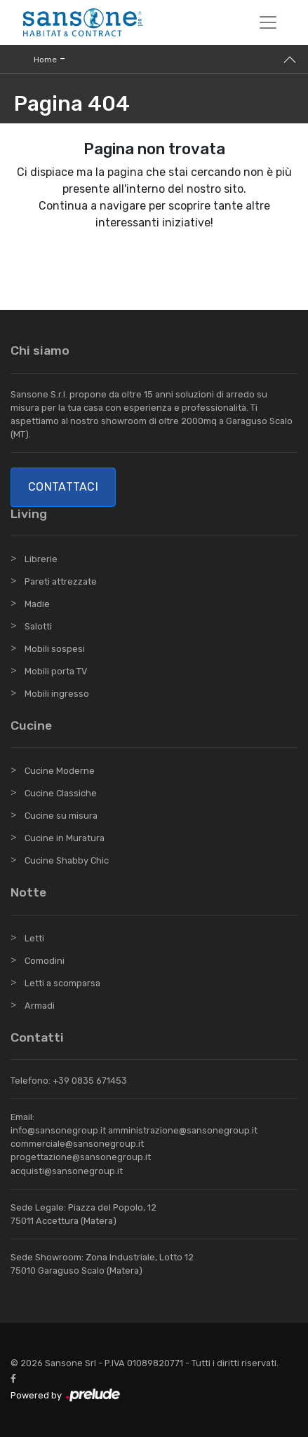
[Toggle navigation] (268, 22)
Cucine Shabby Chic (67, 860)
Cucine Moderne (60, 770)
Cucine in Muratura (65, 838)
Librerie (41, 559)
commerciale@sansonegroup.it (77, 1143)
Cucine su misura (61, 815)
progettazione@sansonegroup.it (81, 1157)
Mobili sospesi (55, 648)
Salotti (38, 626)
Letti (34, 938)
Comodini (45, 960)
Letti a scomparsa (62, 983)
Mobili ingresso (57, 693)
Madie (37, 604)
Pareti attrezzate (61, 581)
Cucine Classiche (61, 793)
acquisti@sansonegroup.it (67, 1171)
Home (45, 59)
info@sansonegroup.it (58, 1130)
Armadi (40, 1005)
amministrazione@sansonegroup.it (182, 1130)
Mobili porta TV (56, 671)
